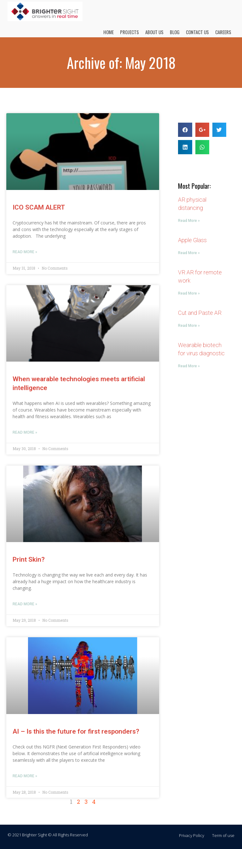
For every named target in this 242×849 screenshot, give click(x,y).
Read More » (25, 252)
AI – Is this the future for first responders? (76, 731)
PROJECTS (129, 31)
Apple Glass (192, 240)
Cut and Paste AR (200, 312)
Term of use (223, 835)
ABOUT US (154, 31)
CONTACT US (197, 31)
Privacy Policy (191, 835)
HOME (108, 31)
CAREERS (223, 31)
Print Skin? (29, 559)
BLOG (175, 31)
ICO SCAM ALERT (39, 207)
